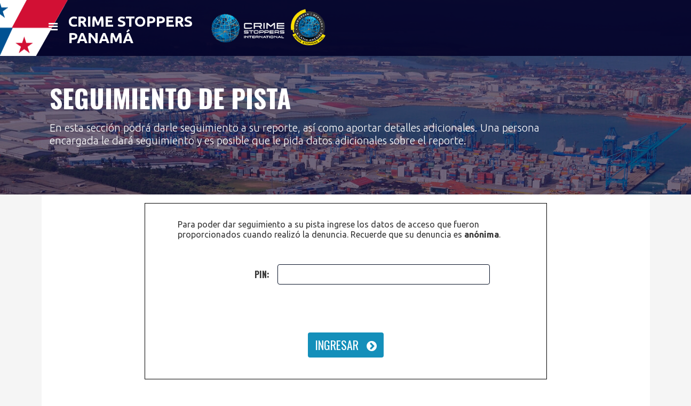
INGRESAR (346, 344)
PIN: (262, 274)
